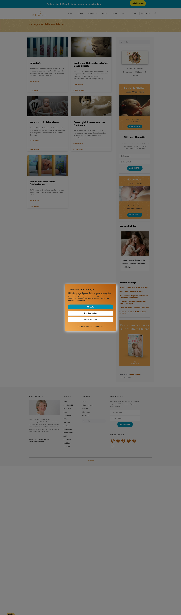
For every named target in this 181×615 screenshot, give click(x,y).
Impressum (99, 326)
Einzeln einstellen (90, 319)
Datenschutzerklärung (85, 326)
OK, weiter (90, 307)
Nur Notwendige (90, 313)
